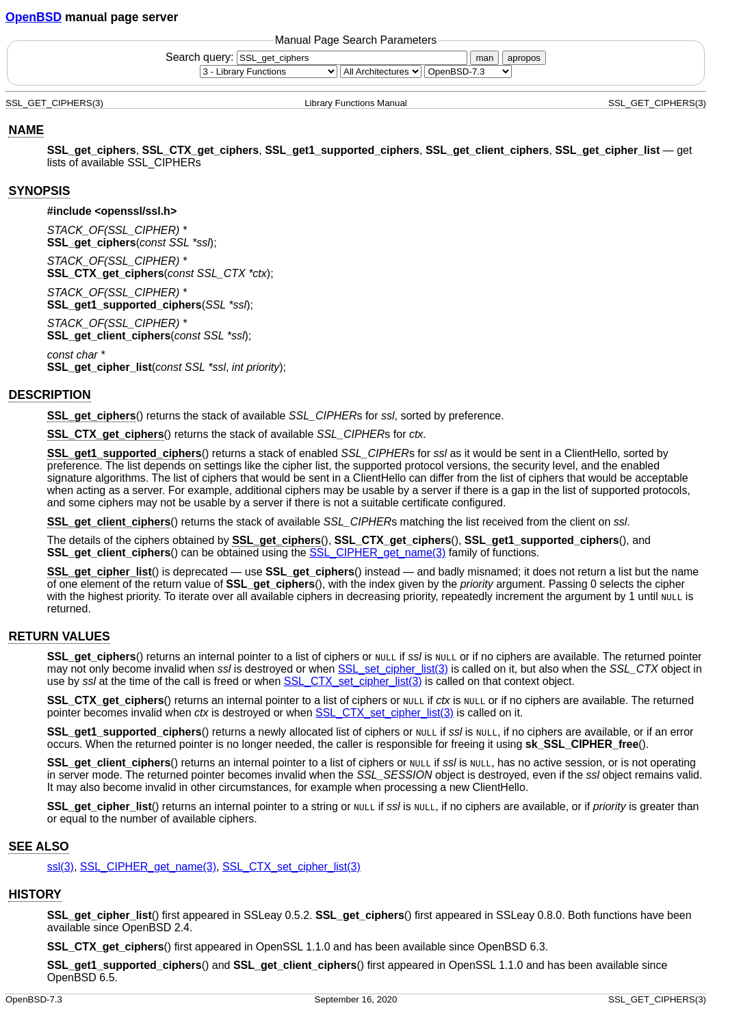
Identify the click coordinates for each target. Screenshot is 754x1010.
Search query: (318, 57)
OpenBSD (33, 17)
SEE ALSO (38, 846)
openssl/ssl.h (135, 211)
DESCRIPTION (49, 395)
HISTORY (34, 894)
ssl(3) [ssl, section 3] (60, 866)
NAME (26, 130)
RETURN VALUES (58, 636)
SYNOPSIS (39, 191)
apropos (524, 58)
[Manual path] (468, 71)
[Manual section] (268, 71)
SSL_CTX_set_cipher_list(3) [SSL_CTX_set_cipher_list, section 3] (353, 681)
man (484, 58)
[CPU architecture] (380, 71)
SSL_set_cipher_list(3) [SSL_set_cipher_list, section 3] (393, 669)
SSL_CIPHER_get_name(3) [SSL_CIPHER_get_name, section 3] (377, 552)
